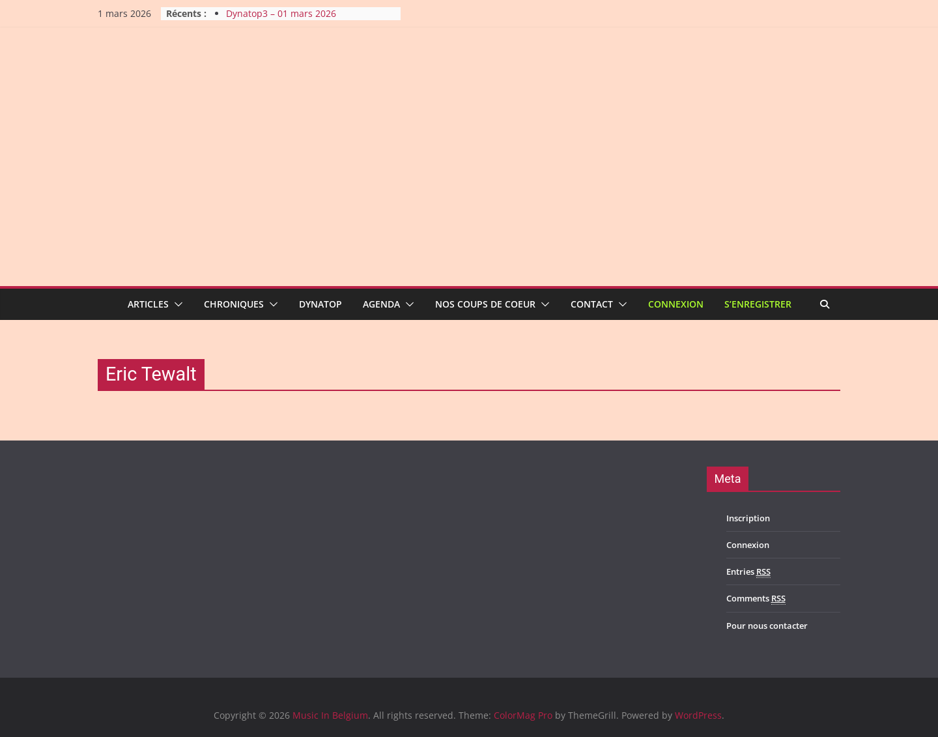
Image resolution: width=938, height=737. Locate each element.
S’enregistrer (757, 304)
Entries (748, 572)
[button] (176, 304)
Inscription (748, 518)
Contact (592, 304)
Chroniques (234, 304)
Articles (148, 304)
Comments (756, 598)
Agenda (381, 304)
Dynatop (320, 304)
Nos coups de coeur (485, 304)
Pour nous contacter (767, 625)
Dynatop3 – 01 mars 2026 (281, 13)
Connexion (676, 304)
